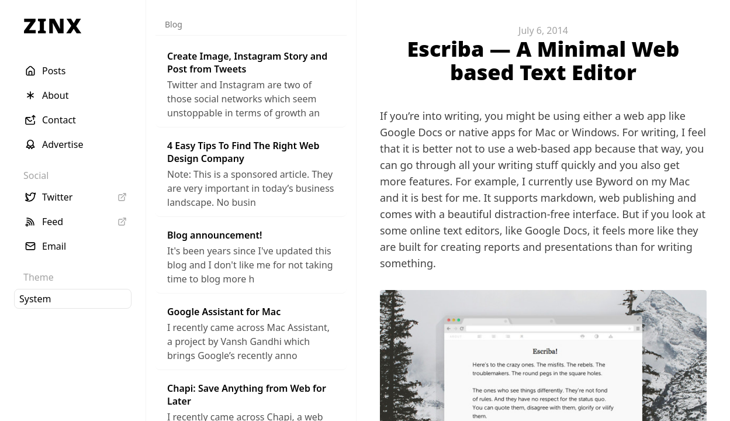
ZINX (52, 25)
